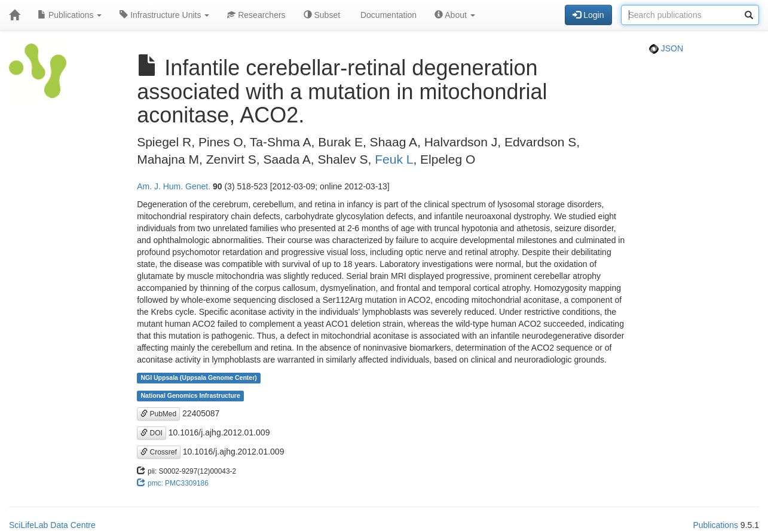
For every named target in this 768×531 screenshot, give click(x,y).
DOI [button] (151, 433)
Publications (70, 15)
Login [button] (588, 15)
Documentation (387, 15)
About (455, 15)
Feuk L (394, 159)
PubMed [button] (158, 414)
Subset (322, 15)
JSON (666, 48)
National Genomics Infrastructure (190, 396)
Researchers (256, 15)
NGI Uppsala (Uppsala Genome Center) (198, 378)
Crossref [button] (158, 452)
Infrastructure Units (164, 15)
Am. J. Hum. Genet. (173, 186)
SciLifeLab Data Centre (52, 525)
